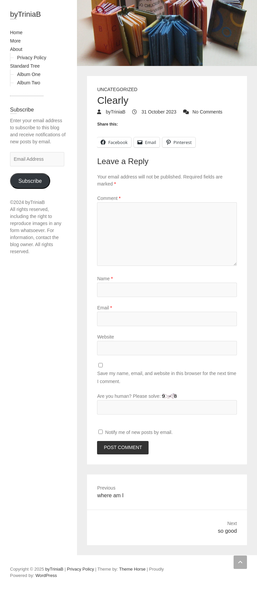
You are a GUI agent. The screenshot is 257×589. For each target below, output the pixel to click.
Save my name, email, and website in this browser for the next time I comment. (166, 377)
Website (105, 337)
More (15, 41)
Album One (28, 74)
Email (104, 307)
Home (16, 32)
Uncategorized (117, 89)
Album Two (28, 82)
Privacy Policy (31, 57)
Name (105, 278)
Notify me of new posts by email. (139, 432)
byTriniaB (25, 14)
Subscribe (30, 181)
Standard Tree (25, 66)
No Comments (207, 112)
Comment (108, 198)
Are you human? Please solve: (167, 404)
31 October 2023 (158, 112)
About (16, 49)
